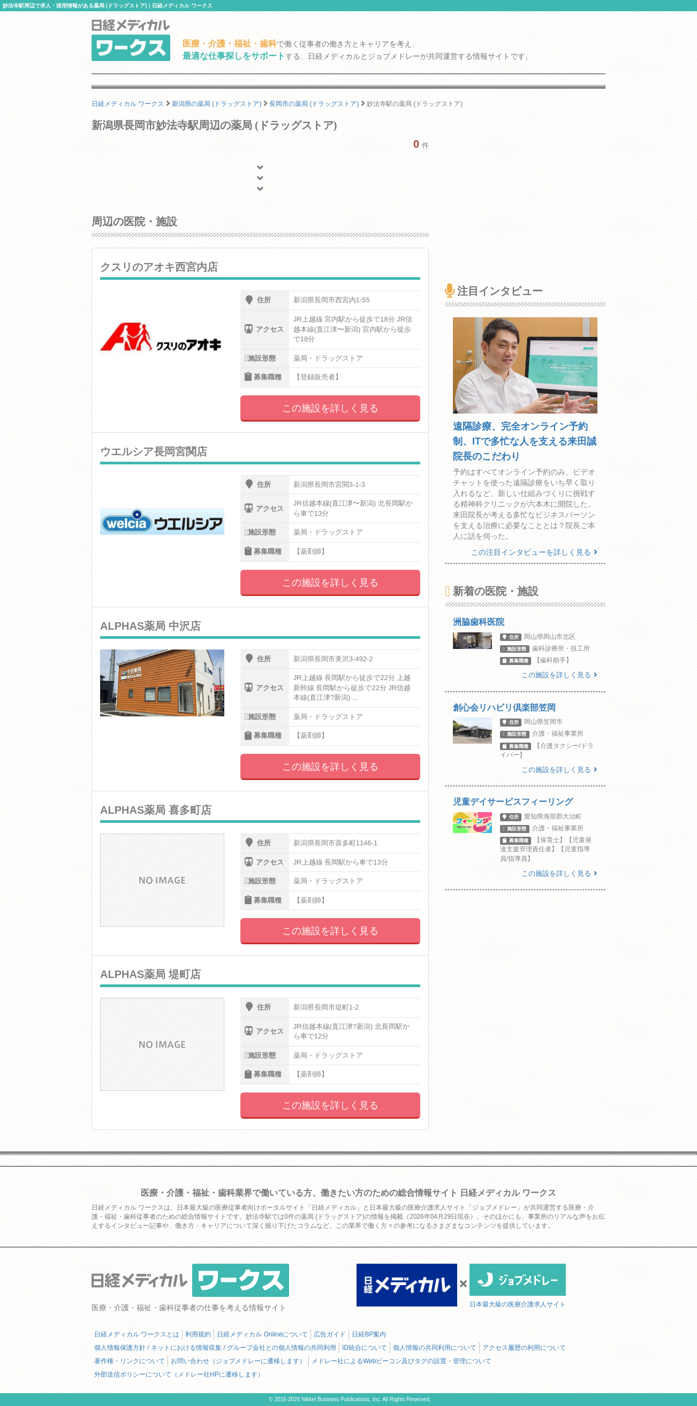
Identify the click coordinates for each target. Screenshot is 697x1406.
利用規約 (198, 1334)
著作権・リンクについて (129, 1361)
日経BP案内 (369, 1334)
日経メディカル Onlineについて (262, 1334)
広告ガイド (330, 1334)
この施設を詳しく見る (330, 408)
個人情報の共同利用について (434, 1347)
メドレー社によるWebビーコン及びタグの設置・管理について (401, 1361)
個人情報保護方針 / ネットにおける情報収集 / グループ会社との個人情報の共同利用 (215, 1347)
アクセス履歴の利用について (524, 1347)
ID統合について (364, 1347)
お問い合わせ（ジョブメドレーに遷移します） (238, 1361)
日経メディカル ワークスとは (136, 1334)
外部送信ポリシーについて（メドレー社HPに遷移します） (179, 1374)
